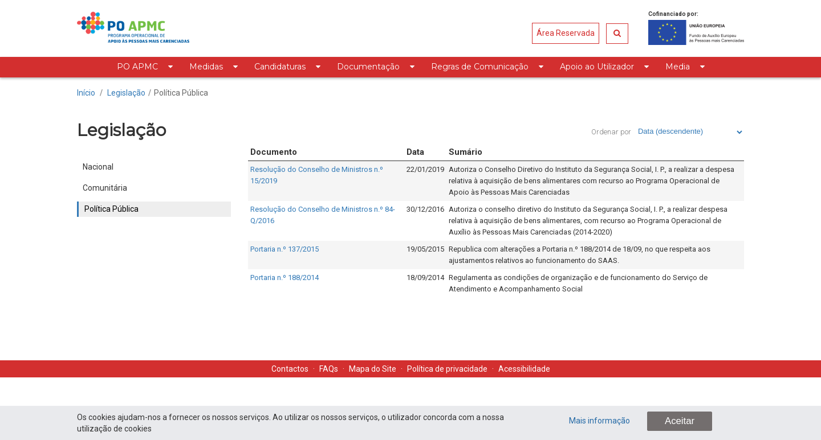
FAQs (328, 368)
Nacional (98, 166)
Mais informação (599, 420)
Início (86, 92)
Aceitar (679, 421)
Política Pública (181, 92)
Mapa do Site (372, 368)
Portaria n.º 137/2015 (284, 249)
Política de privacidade (447, 368)
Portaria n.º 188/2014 (284, 277)
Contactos (289, 368)
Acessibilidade (524, 368)
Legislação (126, 92)
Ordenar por (611, 132)
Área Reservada (566, 33)
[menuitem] (144, 67)
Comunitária (105, 187)
